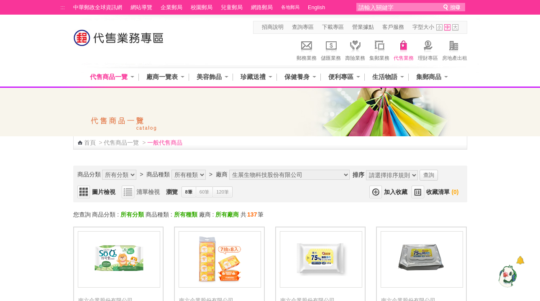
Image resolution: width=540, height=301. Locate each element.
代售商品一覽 (109, 76)
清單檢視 (148, 192)
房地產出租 (454, 49)
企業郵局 (171, 7)
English (316, 7)
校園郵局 (201, 7)
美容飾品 (209, 76)
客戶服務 (393, 27)
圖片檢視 (103, 192)
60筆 (204, 191)
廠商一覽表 (162, 76)
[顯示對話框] (520, 260)
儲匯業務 (331, 49)
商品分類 (89, 174)
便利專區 (340, 76)
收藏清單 (442, 192)
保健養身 (297, 76)
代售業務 (404, 49)
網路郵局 (262, 7)
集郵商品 (428, 76)
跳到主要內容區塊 (4, 4)
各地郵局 (290, 7)
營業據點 (363, 27)
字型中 (447, 27)
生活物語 (384, 76)
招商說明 (273, 27)
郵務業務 (307, 49)
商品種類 (158, 174)
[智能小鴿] (506, 275)
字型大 (455, 27)
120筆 (222, 191)
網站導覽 (141, 7)
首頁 (90, 142)
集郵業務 (379, 49)
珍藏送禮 (253, 76)
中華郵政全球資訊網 (97, 7)
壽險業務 (355, 49)
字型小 (439, 27)
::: (63, 7)
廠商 (222, 174)
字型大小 (423, 27)
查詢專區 (303, 27)
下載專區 (333, 27)
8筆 (188, 191)
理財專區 (428, 49)
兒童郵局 (232, 7)
